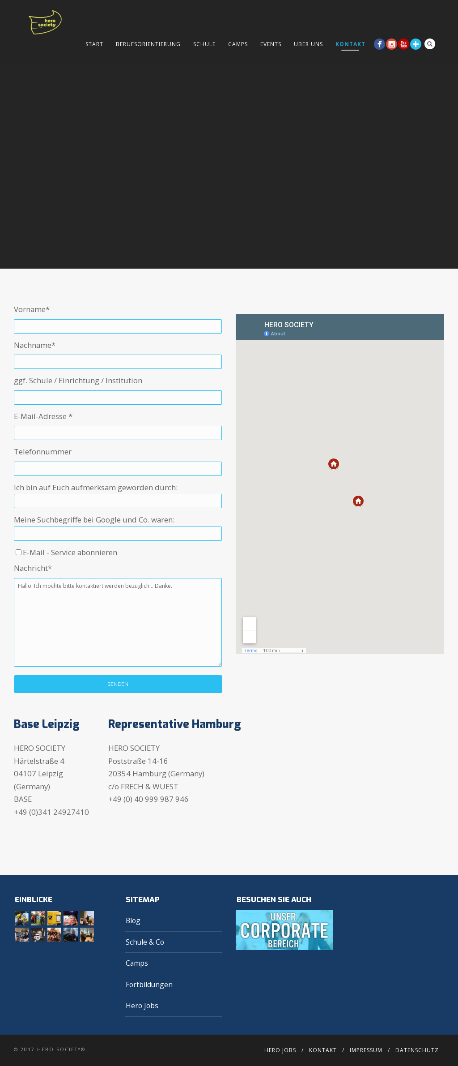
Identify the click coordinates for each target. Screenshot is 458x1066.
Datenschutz (417, 1050)
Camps (238, 44)
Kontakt (350, 44)
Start (94, 44)
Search (429, 44)
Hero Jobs (142, 1005)
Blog (133, 920)
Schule (204, 44)
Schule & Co (145, 942)
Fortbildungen (149, 984)
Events (270, 44)
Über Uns (308, 44)
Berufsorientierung (148, 44)
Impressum (366, 1050)
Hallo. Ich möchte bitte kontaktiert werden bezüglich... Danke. (118, 622)
